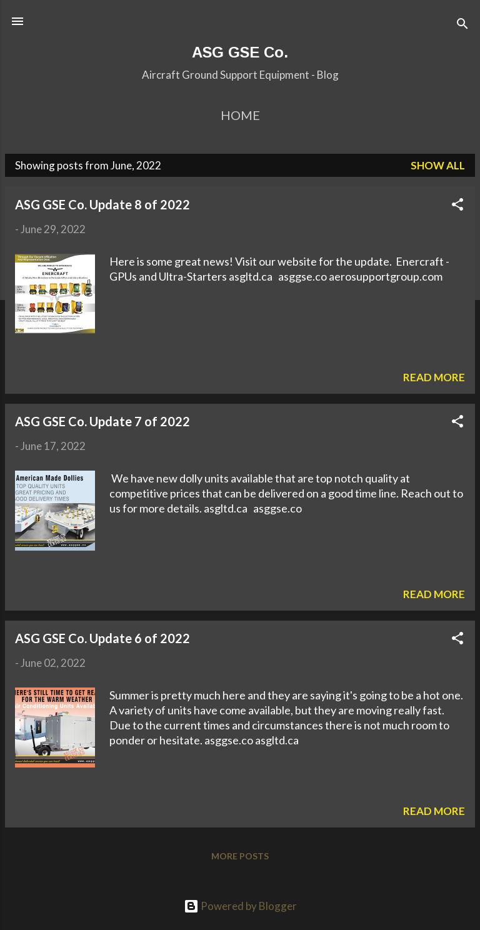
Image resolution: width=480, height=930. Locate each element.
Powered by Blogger (240, 905)
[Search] (462, 25)
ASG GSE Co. (240, 52)
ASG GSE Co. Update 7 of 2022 (102, 421)
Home (240, 115)
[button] (457, 206)
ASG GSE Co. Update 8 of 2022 (102, 204)
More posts (240, 856)
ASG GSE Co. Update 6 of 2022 (102, 638)
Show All (438, 165)
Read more (434, 377)
